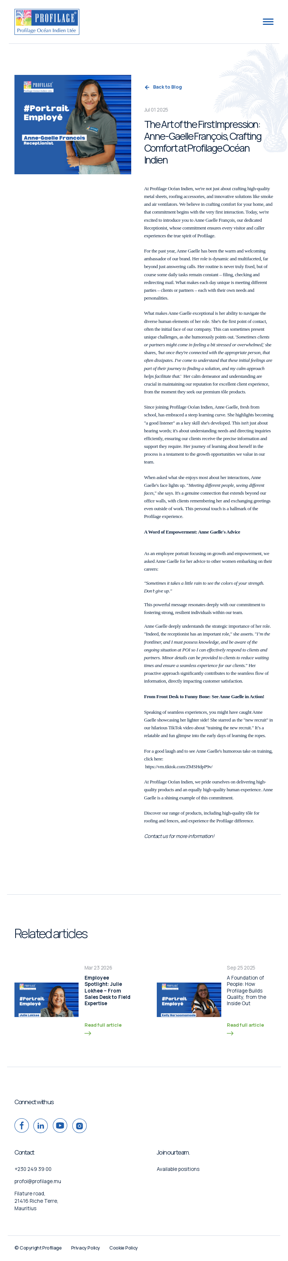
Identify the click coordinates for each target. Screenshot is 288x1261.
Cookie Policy (123, 1248)
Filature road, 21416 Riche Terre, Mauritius (36, 1201)
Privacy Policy (85, 1248)
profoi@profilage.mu (37, 1181)
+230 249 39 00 (33, 1169)
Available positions (178, 1169)
